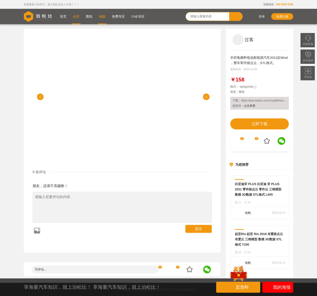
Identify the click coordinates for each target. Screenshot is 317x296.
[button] (40, 97)
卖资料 (239, 287)
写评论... (41, 269)
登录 (258, 16)
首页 (63, 16)
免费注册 (282, 16)
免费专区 (118, 16)
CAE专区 (138, 16)
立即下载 (259, 124)
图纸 (89, 16)
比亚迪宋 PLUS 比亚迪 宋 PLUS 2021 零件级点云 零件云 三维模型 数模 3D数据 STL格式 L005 (258, 189)
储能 (102, 16)
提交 (198, 229)
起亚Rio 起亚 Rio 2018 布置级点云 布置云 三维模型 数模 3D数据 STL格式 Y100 (259, 239)
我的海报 (278, 287)
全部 (76, 16)
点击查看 (249, 105)
